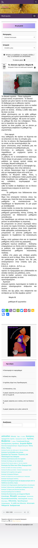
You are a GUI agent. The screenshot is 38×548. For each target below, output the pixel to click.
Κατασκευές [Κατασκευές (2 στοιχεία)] (30, 496)
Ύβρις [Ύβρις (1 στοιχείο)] (18, 436)
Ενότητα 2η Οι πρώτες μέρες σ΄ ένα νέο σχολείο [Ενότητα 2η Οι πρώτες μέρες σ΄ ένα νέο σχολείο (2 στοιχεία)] (14, 463)
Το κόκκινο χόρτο (18, 60)
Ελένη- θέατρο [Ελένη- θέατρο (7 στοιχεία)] (6, 448)
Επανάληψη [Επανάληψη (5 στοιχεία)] (5, 496)
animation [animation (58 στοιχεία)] (5, 436)
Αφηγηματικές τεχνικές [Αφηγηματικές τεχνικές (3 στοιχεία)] (8, 438)
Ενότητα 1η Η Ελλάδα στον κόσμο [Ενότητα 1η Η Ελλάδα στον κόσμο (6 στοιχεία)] (12, 452)
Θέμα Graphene (17, 521)
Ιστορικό (6, 45)
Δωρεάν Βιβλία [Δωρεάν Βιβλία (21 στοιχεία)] (26, 443)
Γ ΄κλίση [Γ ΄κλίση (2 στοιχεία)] (13, 441)
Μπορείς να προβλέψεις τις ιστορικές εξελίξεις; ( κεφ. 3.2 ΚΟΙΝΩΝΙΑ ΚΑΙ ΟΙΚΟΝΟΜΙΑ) (20, 55)
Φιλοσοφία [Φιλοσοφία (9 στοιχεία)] (30, 503)
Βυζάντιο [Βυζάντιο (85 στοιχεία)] (5, 441)
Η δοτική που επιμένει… (10, 376)
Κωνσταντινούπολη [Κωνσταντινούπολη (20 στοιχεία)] (9, 498)
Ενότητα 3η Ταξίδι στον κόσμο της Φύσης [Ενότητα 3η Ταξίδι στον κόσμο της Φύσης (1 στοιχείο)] (11, 467)
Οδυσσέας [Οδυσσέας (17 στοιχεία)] (12, 501)
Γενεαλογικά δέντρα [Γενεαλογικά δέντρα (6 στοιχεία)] (22, 441)
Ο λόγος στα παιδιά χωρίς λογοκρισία (23, 67)
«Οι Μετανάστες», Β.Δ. (9, 388)
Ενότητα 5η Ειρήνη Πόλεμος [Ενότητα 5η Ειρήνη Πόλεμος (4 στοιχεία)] (10, 474)
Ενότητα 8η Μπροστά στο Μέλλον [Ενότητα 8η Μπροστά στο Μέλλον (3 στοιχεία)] (11, 491)
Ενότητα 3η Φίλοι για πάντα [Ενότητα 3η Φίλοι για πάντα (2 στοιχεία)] (8, 470)
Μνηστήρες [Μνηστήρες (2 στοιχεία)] (4, 501)
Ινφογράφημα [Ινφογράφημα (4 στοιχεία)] (22, 496)
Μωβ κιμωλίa (5, 16)
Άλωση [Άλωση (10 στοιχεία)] (13, 436)
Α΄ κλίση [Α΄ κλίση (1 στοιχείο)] (23, 436)
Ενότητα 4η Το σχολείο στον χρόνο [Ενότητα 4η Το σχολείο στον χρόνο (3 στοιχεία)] (11, 472)
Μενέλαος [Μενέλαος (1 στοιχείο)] (30, 498)
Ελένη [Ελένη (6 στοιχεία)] (31, 445)
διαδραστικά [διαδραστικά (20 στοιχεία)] (15, 505)
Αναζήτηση (7, 422)
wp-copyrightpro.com (26, 524)
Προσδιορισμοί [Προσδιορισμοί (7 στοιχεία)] (22, 501)
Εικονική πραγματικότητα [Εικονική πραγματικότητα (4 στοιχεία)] (9, 445)
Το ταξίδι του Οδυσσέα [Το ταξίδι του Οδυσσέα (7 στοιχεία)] (18, 503)
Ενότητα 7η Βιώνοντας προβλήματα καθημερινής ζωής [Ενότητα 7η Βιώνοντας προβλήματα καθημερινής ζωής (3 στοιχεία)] (17, 487)
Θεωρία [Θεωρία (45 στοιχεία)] (13, 496)
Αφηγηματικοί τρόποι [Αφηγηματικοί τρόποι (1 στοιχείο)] (21, 438)
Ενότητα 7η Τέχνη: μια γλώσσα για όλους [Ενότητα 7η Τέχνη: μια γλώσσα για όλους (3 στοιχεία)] (13, 489)
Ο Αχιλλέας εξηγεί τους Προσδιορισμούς (15, 382)
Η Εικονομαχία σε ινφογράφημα (12, 370)
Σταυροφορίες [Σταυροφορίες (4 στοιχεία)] (5, 503)
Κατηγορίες (7, 34)
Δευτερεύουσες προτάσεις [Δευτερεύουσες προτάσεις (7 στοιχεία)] (10, 443)
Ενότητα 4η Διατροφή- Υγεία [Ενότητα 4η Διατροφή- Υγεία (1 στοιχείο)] (24, 469)
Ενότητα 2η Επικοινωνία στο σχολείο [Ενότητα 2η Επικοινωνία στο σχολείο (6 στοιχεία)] (13, 459)
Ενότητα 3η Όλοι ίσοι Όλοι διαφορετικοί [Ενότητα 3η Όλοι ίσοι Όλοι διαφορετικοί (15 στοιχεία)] (16, 465)
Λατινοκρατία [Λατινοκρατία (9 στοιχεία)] (22, 498)
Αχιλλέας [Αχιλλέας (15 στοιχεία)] (30, 439)
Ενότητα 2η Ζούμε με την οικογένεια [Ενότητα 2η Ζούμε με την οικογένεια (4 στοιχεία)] (12, 461)
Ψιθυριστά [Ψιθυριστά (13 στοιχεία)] (5, 505)
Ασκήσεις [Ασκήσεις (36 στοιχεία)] (30, 436)
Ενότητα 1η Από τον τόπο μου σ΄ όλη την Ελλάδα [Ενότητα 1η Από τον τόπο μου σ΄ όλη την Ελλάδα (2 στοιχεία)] (14, 450)
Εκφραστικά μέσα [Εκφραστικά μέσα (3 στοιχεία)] (23, 445)
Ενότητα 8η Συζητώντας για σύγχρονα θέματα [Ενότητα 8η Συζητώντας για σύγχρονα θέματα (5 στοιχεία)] (15, 494)
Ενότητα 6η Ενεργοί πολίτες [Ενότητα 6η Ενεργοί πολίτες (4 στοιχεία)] (9, 478)
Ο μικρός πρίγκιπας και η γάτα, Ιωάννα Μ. (15, 409)
